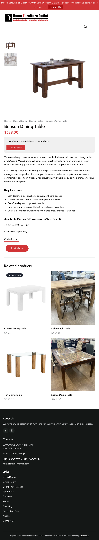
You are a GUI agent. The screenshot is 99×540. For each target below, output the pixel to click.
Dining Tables (36, 120)
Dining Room (20, 120)
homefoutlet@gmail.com (16, 463)
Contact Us (55, 7)
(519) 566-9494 (32, 459)
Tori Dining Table (13, 394)
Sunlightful (84, 535)
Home (7, 120)
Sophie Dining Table (61, 394)
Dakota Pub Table (60, 328)
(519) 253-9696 (11, 459)
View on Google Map (14, 453)
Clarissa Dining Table (15, 328)
